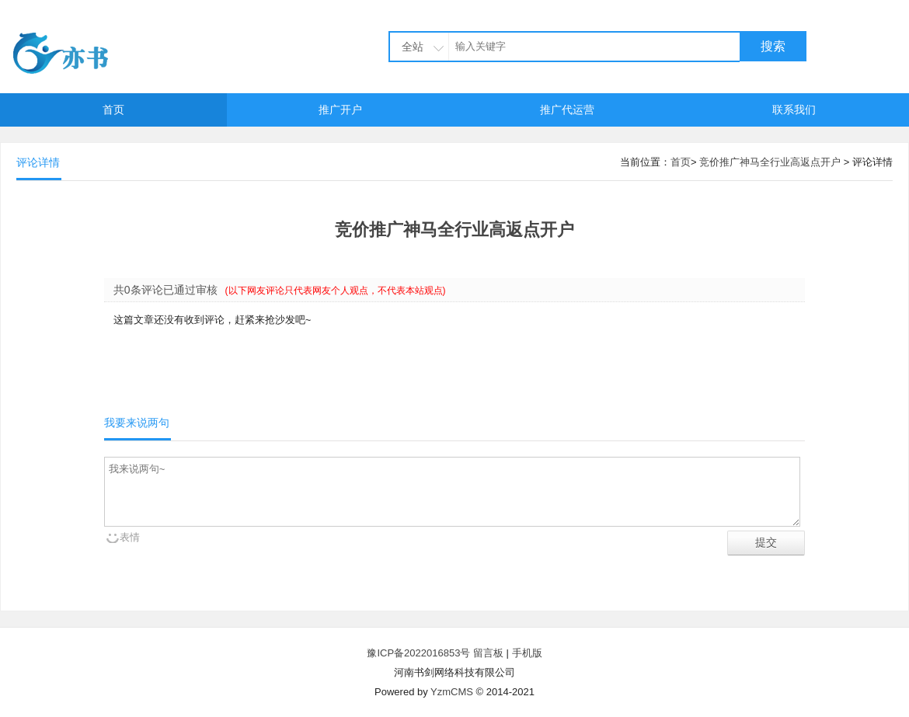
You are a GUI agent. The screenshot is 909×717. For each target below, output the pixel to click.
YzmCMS (451, 692)
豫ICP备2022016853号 (420, 653)
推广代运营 (567, 109)
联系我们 (794, 109)
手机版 (527, 653)
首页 (113, 109)
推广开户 (340, 109)
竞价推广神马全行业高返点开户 (770, 162)
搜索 (773, 46)
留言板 (488, 653)
